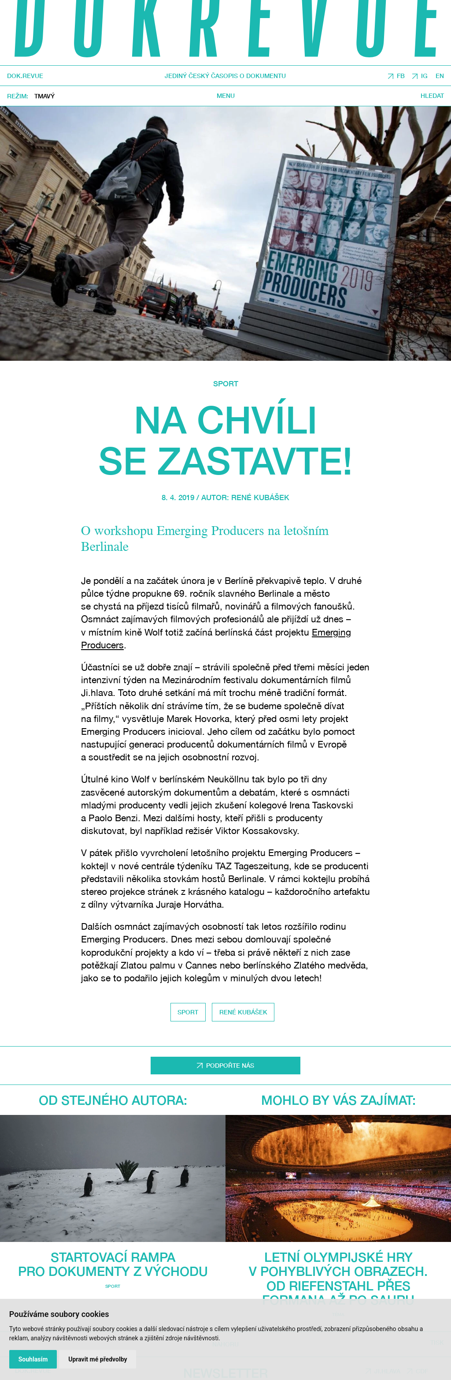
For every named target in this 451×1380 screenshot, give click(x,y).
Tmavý (44, 96)
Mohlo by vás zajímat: (338, 1099)
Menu (226, 95)
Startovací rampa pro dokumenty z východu (113, 1264)
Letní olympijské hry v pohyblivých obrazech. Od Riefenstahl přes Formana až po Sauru (338, 1278)
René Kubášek (260, 497)
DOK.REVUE (25, 76)
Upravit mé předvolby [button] (97, 1359)
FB (401, 75)
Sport (225, 383)
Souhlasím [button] (33, 1359)
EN (440, 75)
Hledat (432, 95)
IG (424, 75)
